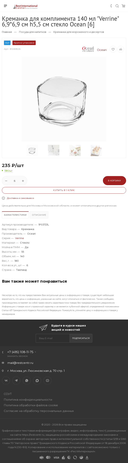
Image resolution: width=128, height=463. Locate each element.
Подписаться (81, 338)
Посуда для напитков (32, 31)
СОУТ (8, 394)
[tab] (15, 215)
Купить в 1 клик (64, 190)
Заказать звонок (17, 356)
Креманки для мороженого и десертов (78, 31)
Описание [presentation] (39, 215)
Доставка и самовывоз (20, 198)
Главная (7, 31)
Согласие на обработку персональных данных (39, 411)
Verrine (19, 238)
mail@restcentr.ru (20, 363)
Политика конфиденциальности (28, 399)
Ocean (93, 50)
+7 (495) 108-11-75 (20, 352)
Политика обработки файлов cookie (31, 405)
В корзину (114, 180)
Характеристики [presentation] (15, 215)
